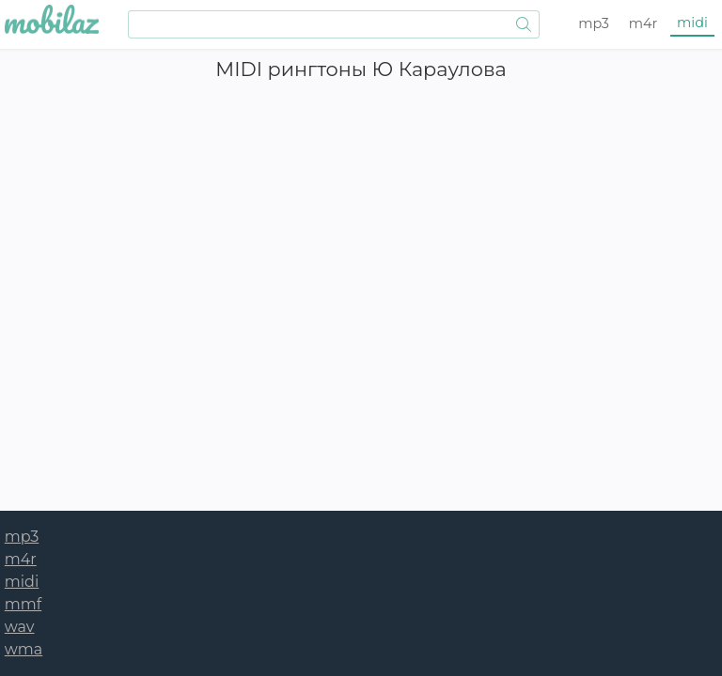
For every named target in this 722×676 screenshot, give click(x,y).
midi (692, 22)
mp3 (593, 23)
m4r (643, 23)
